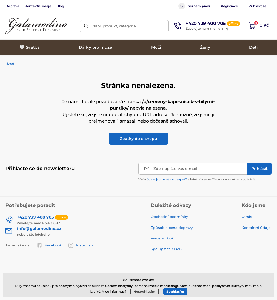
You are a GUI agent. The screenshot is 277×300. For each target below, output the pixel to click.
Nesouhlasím (144, 291)
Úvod (9, 64)
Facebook (49, 245)
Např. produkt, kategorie (114, 26)
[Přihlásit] (259, 169)
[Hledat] (86, 26)
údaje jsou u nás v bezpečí (167, 179)
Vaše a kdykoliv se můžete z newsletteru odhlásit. (197, 179)
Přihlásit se (257, 6)
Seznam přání (194, 6)
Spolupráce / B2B (166, 249)
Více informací (114, 291)
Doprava (12, 6)
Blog (60, 6)
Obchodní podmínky (169, 217)
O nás (247, 217)
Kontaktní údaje (38, 6)
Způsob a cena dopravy (172, 227)
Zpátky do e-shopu (138, 138)
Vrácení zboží (162, 238)
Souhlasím (175, 291)
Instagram (81, 245)
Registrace (229, 6)
